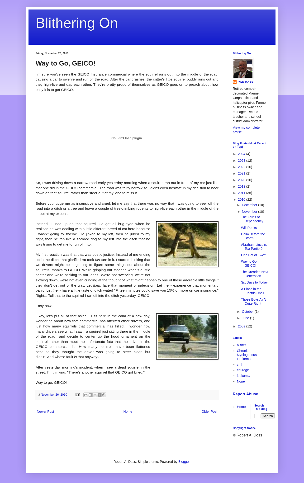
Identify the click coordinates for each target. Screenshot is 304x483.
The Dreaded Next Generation (254, 274)
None (241, 381)
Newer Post (45, 411)
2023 (242, 160)
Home (127, 411)
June (246, 318)
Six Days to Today (254, 282)
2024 (242, 154)
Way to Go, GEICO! (249, 263)
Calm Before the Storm (253, 236)
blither (241, 345)
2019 (242, 186)
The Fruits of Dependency (252, 219)
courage (243, 370)
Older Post (209, 411)
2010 (242, 199)
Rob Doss (245, 82)
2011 (242, 193)
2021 (242, 173)
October (248, 311)
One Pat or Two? (253, 255)
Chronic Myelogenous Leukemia (247, 355)
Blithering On (77, 23)
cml (239, 364)
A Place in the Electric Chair (252, 291)
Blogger (184, 462)
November (250, 211)
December (250, 205)
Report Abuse (245, 394)
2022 (242, 167)
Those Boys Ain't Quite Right (253, 301)
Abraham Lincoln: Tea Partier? (254, 247)
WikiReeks (249, 228)
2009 (242, 326)
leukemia (243, 376)
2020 (242, 180)
